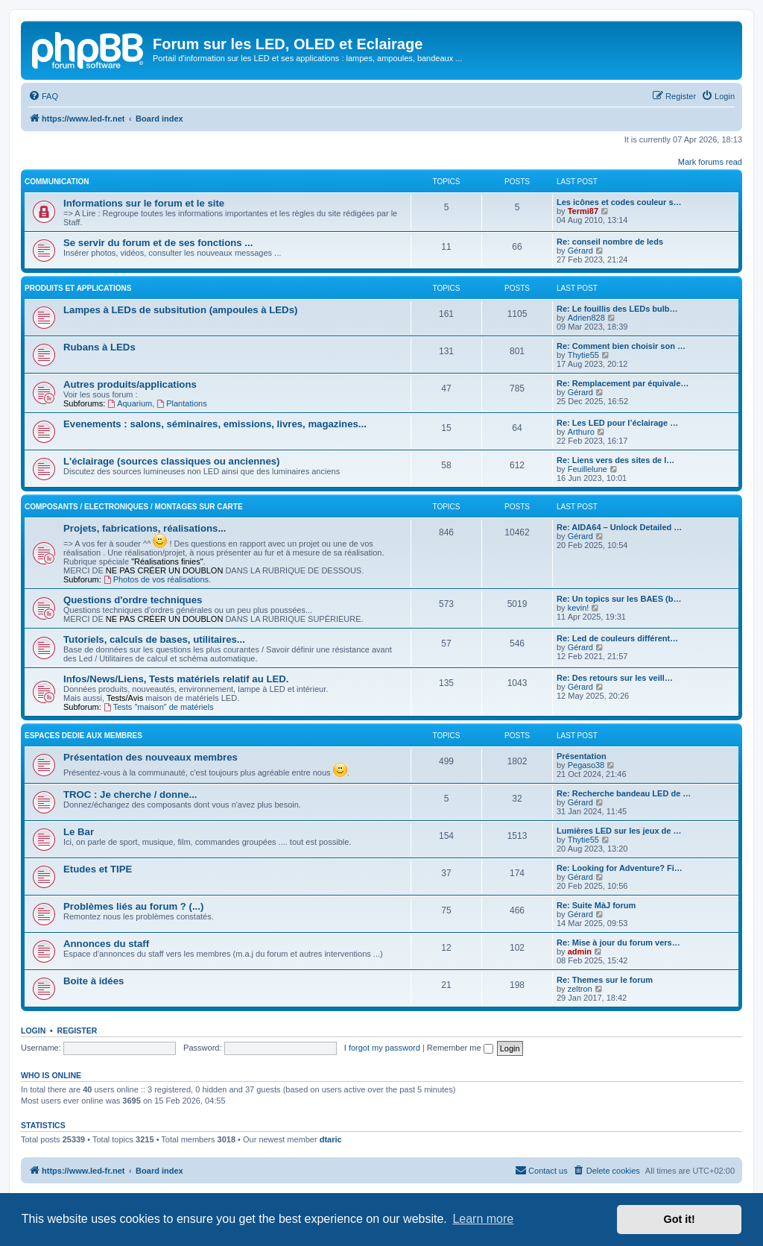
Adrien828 (586, 317)
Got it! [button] (679, 1219)
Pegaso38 (586, 765)
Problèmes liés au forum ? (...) (133, 906)
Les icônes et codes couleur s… (619, 202)
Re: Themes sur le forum (605, 979)
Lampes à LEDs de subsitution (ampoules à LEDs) (180, 309)
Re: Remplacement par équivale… (622, 383)
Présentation (582, 756)
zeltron (580, 988)
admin (580, 951)
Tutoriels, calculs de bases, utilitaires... (154, 639)
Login (33, 1030)
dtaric (331, 1139)
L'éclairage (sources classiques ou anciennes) (171, 461)
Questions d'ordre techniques (132, 599)
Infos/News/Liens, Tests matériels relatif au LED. (175, 679)
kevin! (578, 607)
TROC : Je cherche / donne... (130, 794)
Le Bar (78, 831)
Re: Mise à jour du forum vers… (618, 942)
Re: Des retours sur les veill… (615, 677)
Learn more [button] (482, 1218)
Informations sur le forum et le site (143, 203)
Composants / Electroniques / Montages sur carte (134, 507)
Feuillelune (587, 469)
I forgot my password (382, 1047)
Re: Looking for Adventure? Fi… (620, 867)
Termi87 (583, 211)
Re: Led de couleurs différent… (617, 638)
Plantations (181, 403)
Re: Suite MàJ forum (596, 905)
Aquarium (129, 403)
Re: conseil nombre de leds (610, 241)
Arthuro (581, 431)
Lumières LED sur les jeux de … (619, 830)
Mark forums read (710, 161)
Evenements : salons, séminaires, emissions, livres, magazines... (215, 424)
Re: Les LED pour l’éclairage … (617, 422)
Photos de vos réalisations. (157, 579)
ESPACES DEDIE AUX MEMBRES (83, 735)
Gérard (580, 250)
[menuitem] (43, 96)
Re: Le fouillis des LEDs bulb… (617, 308)
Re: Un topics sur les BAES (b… (619, 598)
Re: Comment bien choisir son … (621, 346)
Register (77, 1030)
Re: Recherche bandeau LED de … (624, 793)
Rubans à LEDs (99, 347)
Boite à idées (93, 981)
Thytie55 (583, 354)
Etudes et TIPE (97, 869)
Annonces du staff (106, 943)
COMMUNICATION (57, 181)
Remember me (460, 1047)
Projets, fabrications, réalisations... (144, 528)
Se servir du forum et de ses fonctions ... (158, 242)
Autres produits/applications (130, 384)
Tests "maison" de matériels (159, 706)
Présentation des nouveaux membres (150, 757)
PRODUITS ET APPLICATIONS (78, 288)
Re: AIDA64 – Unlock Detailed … (619, 527)
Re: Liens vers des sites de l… (615, 460)
